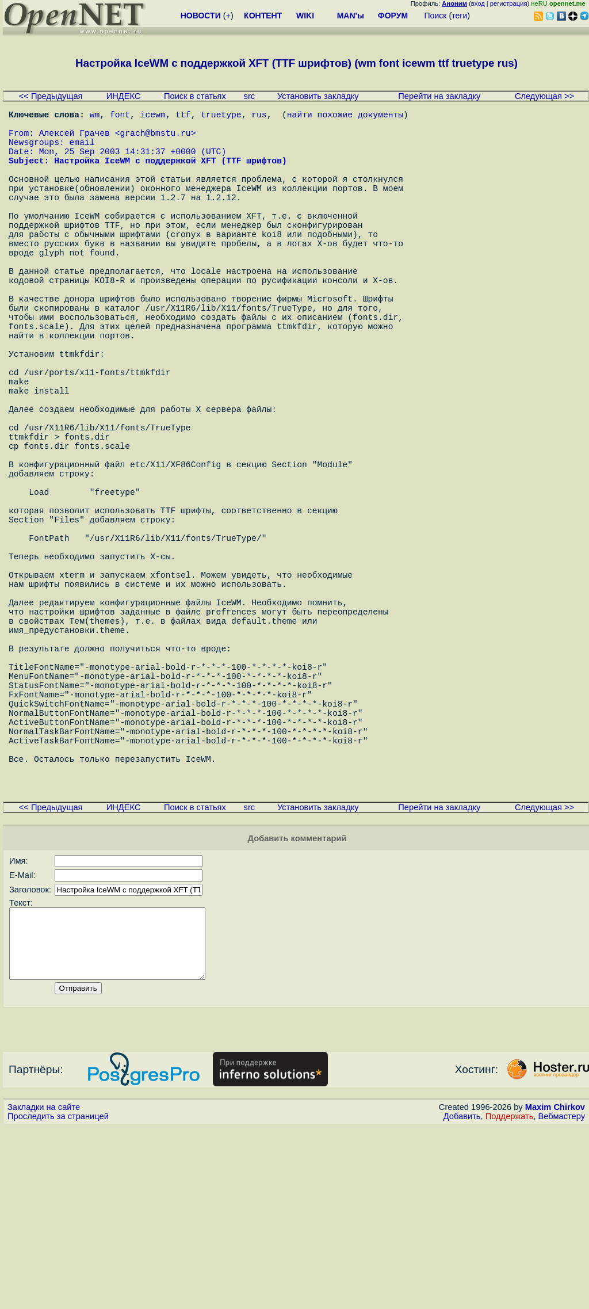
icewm (153, 116)
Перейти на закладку (439, 96)
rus (258, 116)
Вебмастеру (561, 1298)
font (120, 116)
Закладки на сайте (43, 1288)
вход (478, 3)
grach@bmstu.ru (155, 139)
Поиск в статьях (195, 96)
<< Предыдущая (51, 96)
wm (95, 116)
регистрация (508, 3)
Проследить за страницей (58, 1298)
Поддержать (509, 1298)
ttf (182, 116)
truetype (221, 116)
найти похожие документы (345, 116)
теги (459, 15)
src (249, 96)
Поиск (435, 15)
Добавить (462, 1298)
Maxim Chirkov (555, 1288)
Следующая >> (544, 96)
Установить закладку (318, 96)
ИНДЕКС (123, 96)
